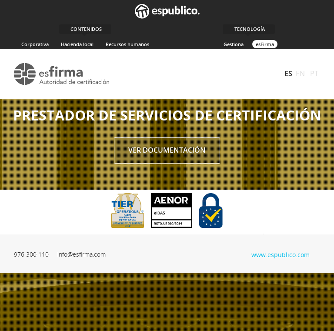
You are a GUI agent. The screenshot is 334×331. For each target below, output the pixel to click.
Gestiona (234, 44)
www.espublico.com (280, 254)
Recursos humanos (127, 44)
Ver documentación (167, 150)
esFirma (265, 44)
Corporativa (35, 44)
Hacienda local (77, 44)
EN (300, 73)
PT (314, 73)
